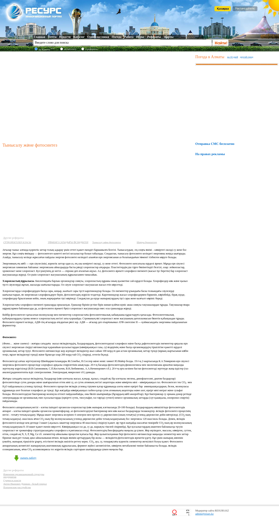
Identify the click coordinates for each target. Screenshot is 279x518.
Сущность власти (12, 480)
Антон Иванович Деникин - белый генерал (25, 483)
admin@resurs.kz (204, 513)
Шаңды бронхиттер (147, 242)
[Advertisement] (41, 96)
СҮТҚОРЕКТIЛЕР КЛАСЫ (17, 242)
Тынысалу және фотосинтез (106, 242)
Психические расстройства (17, 487)
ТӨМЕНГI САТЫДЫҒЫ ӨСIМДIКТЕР (68, 242)
